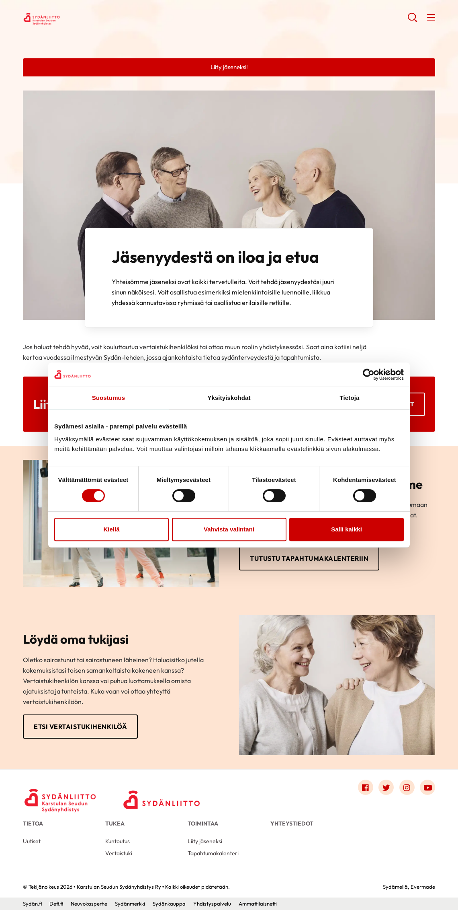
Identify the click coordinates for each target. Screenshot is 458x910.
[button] (412, 20)
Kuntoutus (117, 841)
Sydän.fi (32, 903)
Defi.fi (56, 903)
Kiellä (111, 529)
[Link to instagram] (407, 787)
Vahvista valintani (229, 529)
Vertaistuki (118, 853)
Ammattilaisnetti (258, 903)
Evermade (423, 886)
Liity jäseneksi (205, 841)
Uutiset (32, 841)
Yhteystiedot (291, 823)
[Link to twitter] (386, 787)
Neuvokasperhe (89, 903)
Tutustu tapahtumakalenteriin (309, 558)
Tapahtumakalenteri (213, 853)
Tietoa (33, 823)
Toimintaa (203, 823)
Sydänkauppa (169, 903)
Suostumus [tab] (108, 397)
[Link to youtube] (427, 787)
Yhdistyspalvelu (212, 903)
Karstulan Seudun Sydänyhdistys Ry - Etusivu (87, 18)
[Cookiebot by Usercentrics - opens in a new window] (368, 375)
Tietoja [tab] (350, 397)
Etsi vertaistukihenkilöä (80, 727)
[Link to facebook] (365, 787)
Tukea (115, 823)
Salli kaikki (346, 529)
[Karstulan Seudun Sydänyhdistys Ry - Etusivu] (61, 789)
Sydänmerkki (130, 903)
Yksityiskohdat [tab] (228, 397)
